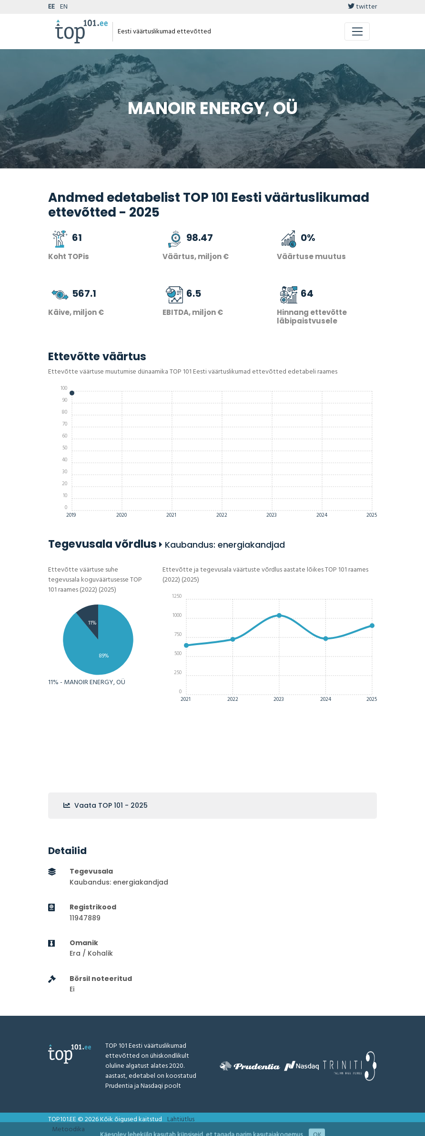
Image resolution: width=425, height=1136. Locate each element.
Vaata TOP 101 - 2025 (105, 805)
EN (64, 6)
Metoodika (68, 1129)
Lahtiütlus (180, 1119)
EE (51, 6)
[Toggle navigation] (357, 31)
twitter (362, 6)
